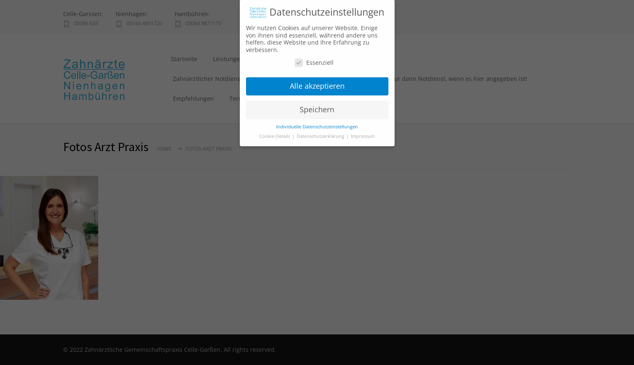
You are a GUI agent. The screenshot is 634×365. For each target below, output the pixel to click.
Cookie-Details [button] (275, 132)
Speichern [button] (317, 105)
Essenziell (314, 58)
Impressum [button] (363, 132)
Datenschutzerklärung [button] (321, 132)
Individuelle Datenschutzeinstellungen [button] (317, 122)
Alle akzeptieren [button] (317, 81)
